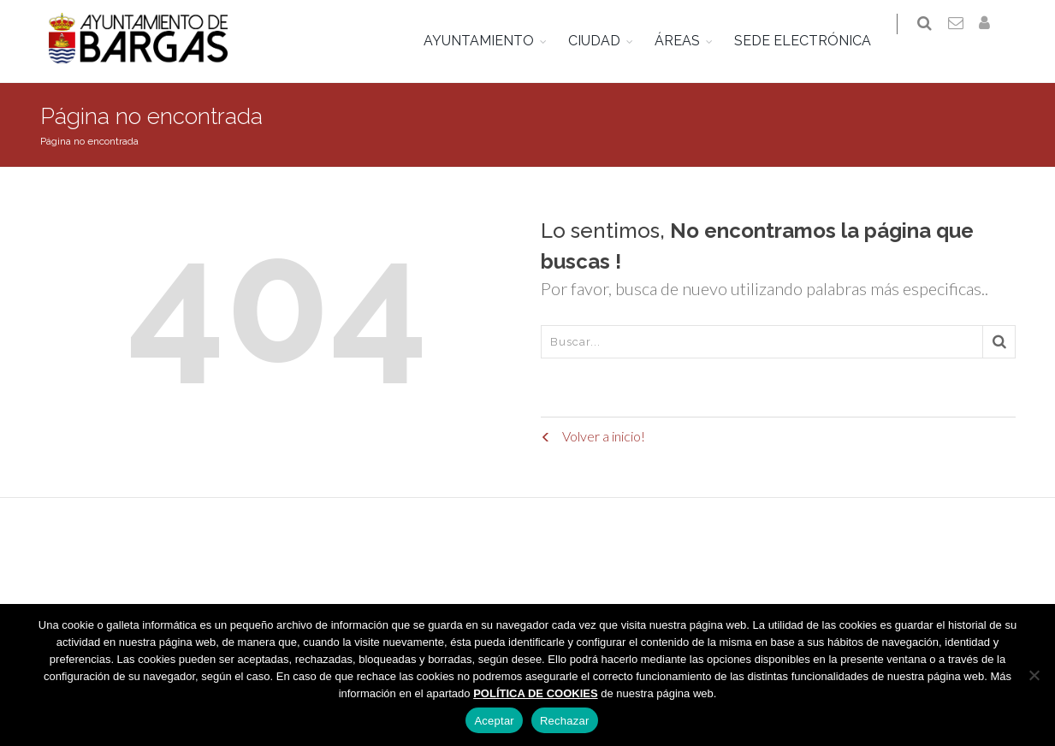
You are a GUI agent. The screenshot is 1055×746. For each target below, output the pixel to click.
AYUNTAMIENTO (491, 41)
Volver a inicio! (593, 439)
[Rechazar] (1033, 675)
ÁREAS (690, 41)
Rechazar (565, 720)
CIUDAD (607, 41)
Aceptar (494, 720)
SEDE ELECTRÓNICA (815, 41)
